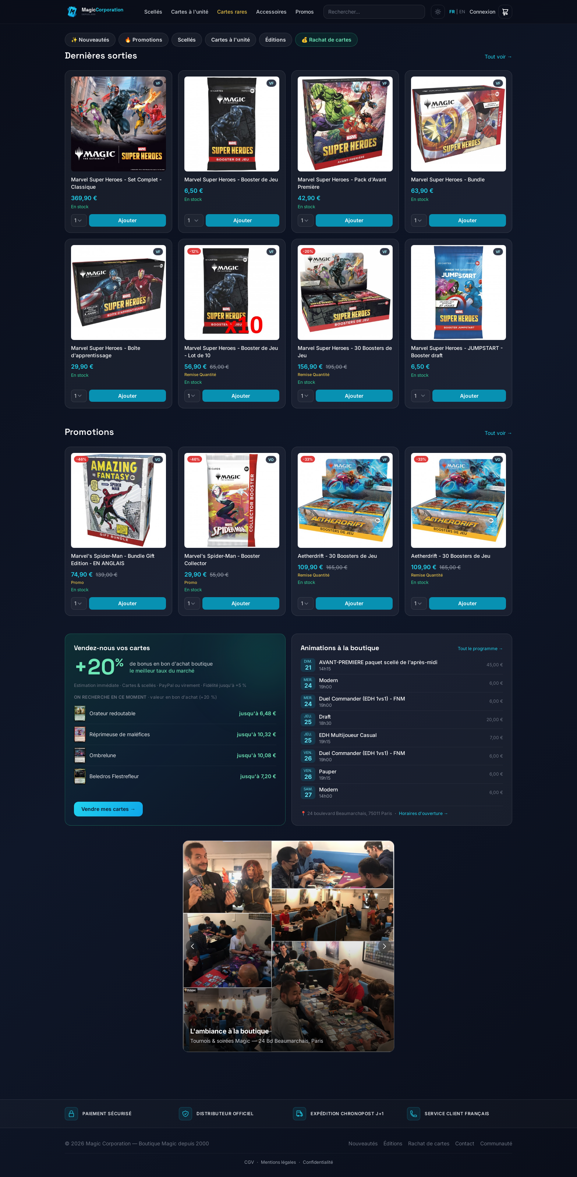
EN (462, 11)
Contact (464, 1143)
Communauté (496, 1143)
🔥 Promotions (143, 39)
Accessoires (271, 11)
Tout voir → (498, 56)
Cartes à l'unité (189, 11)
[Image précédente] (192, 946)
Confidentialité (318, 1162)
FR (452, 11)
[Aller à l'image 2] (380, 846)
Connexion (482, 11)
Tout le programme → (480, 648)
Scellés (153, 11)
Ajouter (127, 220)
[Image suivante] (384, 946)
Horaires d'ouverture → (423, 813)
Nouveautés (363, 1143)
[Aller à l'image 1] (372, 846)
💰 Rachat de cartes (326, 39)
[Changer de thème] (438, 12)
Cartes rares (232, 11)
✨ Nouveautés (90, 39)
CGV (249, 1162)
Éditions (275, 39)
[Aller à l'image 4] (388, 846)
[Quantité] (79, 220)
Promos (304, 11)
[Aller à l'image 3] (384, 846)
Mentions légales (278, 1162)
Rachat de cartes (428, 1143)
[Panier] (505, 12)
